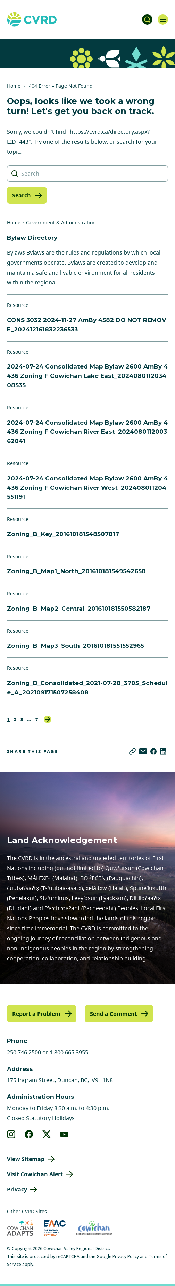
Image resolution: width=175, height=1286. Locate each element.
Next (47, 719)
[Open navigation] (163, 19)
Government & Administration (61, 222)
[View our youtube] (64, 1134)
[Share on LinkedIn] (163, 751)
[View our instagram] (11, 1134)
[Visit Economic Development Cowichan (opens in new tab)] (94, 1228)
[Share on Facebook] (153, 751)
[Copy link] (132, 751)
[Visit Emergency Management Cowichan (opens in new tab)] (55, 1228)
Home (13, 85)
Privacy (17, 1189)
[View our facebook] (29, 1134)
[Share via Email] (143, 751)
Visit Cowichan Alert (35, 1174)
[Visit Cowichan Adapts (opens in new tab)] (20, 1228)
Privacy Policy (125, 1256)
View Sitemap (25, 1159)
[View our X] (46, 1134)
